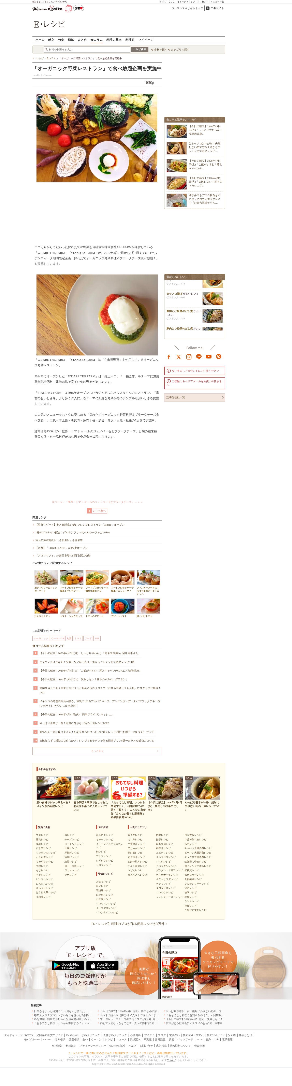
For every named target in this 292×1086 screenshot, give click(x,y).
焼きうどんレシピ (137, 874)
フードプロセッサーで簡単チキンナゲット (72, 581)
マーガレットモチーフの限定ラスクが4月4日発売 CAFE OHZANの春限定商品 (146, 1019)
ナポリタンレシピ (166, 866)
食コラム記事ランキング (48, 646)
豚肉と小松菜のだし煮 (179, 312)
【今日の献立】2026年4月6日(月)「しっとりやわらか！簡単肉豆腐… (205, 130)
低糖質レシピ (192, 870)
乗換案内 (135, 1039)
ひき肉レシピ (43, 848)
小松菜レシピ (43, 896)
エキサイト (217, 8)
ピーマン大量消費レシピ (198, 852)
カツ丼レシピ (135, 839)
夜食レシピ (191, 905)
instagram (189, 356)
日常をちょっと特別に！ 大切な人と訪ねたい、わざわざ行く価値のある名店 (79, 1011)
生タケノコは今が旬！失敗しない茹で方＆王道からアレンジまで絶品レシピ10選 (87, 661)
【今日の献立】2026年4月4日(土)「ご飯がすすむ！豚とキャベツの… (205, 164)
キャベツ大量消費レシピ (198, 848)
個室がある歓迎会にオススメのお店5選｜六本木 (194, 1023)
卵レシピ (69, 835)
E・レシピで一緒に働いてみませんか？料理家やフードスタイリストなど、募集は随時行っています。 (129, 1053)
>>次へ (102, 510)
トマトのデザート (97, 607)
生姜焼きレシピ (136, 844)
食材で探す (160, 49)
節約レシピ (191, 888)
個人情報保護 (117, 1045)
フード (88, 638)
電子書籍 (227, 1039)
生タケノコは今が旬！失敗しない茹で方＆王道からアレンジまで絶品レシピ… (204, 147)
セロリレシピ (103, 865)
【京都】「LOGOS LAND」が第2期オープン (61, 547)
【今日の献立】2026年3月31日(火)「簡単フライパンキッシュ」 (77, 714)
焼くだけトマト (148, 607)
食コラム (97, 40)
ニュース (121, 1039)
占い (193, 2)
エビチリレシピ (164, 852)
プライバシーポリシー (93, 1045)
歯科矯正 (160, 1039)
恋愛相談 (74, 1039)
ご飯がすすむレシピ (195, 910)
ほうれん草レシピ (46, 892)
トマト (78, 638)
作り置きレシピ (193, 835)
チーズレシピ (71, 839)
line (199, 356)
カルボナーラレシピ (167, 874)
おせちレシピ (103, 881)
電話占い (174, 1035)
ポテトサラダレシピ (167, 879)
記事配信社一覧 (175, 397)
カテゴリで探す (180, 49)
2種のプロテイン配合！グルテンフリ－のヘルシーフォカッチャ (73, 532)
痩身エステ (212, 1039)
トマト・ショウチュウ (72, 607)
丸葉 (69, 638)
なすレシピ (42, 870)
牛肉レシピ (42, 835)
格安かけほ (245, 1035)
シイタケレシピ (104, 860)
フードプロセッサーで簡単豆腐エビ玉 (97, 581)
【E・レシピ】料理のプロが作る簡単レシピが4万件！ (129, 924)
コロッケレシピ (164, 892)
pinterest (219, 356)
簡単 (71, 40)
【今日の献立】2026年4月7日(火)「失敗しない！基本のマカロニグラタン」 (84, 679)
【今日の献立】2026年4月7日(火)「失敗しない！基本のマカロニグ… (205, 182)
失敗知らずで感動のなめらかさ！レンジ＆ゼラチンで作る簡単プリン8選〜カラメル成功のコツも (97, 740)
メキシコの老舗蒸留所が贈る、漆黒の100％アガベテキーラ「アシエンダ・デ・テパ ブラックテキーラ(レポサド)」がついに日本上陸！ (100, 703)
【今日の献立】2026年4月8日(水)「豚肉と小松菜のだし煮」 (135, 1011)
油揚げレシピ (71, 857)
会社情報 (57, 1045)
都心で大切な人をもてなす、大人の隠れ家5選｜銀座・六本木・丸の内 (141, 1023)
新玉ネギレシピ (104, 835)
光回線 (232, 1035)
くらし (171, 2)
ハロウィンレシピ (106, 903)
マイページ (146, 40)
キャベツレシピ (44, 861)
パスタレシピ (163, 861)
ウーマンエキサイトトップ (187, 8)
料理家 (130, 40)
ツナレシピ (70, 874)
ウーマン (96, 1039)
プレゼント (202, 2)
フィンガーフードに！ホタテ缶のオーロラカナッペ (148, 582)
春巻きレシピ (163, 848)
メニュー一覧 (217, 2)
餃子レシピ (162, 839)
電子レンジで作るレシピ (198, 866)
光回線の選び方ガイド (49, 1035)
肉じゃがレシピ (136, 848)
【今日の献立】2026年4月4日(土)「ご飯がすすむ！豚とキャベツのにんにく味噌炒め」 (91, 670)
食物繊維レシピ (193, 879)
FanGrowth (72, 1035)
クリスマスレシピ (106, 908)
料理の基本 (114, 40)
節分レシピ (102, 886)
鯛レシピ (101, 851)
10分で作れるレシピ (195, 839)
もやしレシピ (43, 874)
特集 (61, 40)
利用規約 (71, 1045)
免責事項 (199, 1045)
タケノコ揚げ (174, 295)
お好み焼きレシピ (137, 861)
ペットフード (185, 1039)
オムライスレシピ (166, 857)
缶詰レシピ (191, 844)
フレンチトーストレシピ (169, 896)
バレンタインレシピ (107, 912)
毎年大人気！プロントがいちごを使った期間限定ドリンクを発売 (72, 1015)
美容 (171, 1039)
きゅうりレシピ (44, 888)
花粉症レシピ (103, 890)
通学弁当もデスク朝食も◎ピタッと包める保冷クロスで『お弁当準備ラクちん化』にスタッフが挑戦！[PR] (100, 690)
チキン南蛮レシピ (137, 866)
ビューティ (182, 2)
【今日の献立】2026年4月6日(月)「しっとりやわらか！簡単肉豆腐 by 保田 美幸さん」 (90, 653)
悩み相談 (60, 1039)
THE (97, 638)
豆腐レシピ (70, 848)
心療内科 (135, 1035)
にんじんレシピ (44, 883)
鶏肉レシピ (42, 844)
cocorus (47, 1039)
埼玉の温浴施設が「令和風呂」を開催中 (59, 540)
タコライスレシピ (166, 888)
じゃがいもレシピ (46, 852)
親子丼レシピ (135, 835)
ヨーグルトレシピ (74, 844)
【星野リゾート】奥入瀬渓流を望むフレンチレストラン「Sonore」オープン (80, 524)
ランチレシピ (192, 901)
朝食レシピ (191, 896)
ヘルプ (132, 1045)
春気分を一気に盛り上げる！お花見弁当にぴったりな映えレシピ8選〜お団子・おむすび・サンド (97, 731)
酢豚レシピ (162, 835)
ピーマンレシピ (44, 879)
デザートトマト (123, 607)
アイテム (149, 1035)
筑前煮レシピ (135, 852)
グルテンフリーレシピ (197, 883)
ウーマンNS (57, 638)
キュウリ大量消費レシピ (198, 857)
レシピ (109, 1039)
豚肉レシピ (42, 839)
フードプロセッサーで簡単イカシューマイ (123, 581)
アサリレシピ (103, 856)
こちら (171, 1060)
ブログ (162, 1035)
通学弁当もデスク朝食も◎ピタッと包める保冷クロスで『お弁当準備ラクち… (204, 199)
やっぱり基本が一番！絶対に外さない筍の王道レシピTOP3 (74, 723)
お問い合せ (146, 1045)
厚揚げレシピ (71, 852)
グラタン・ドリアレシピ (169, 870)
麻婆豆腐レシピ (164, 844)
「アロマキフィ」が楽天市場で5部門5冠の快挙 (63, 555)
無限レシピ (191, 892)
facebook (169, 356)
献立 (51, 40)
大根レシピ (42, 866)
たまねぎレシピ (44, 857)
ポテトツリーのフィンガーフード (46, 581)
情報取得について (180, 1045)
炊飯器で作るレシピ (195, 861)
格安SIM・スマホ (193, 1035)
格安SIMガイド (216, 1035)
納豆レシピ (70, 861)
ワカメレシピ (71, 870)
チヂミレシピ (163, 883)
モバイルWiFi (32, 1039)
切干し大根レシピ (74, 866)
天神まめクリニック (115, 1035)
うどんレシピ (135, 870)
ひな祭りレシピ (104, 894)
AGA (199, 1039)
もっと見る (97, 750)
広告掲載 (161, 1045)
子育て (162, 2)
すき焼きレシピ (136, 857)
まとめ (82, 40)
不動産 (148, 1039)
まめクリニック (91, 1035)
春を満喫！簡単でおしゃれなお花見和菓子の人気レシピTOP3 (70, 1019)
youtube (209, 356)
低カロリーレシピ (194, 874)
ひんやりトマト (46, 607)
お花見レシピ (103, 899)
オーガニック (41, 638)
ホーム (40, 40)
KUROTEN (27, 1035)
